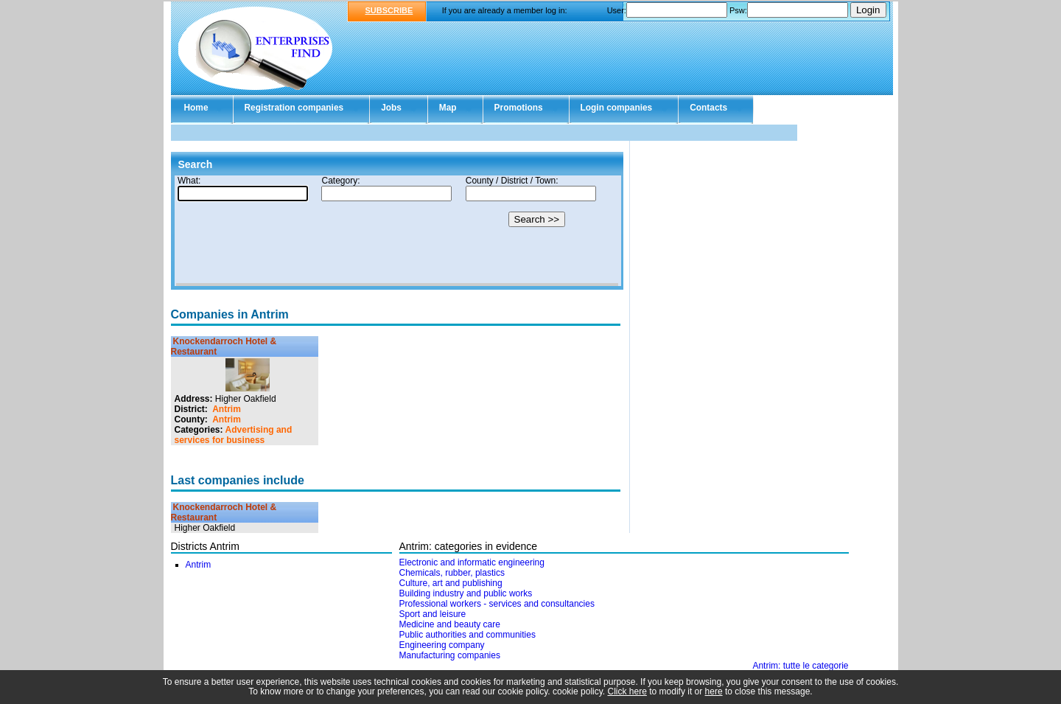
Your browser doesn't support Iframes (397, 230)
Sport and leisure (432, 614)
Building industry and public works (466, 593)
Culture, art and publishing (451, 583)
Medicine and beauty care (449, 624)
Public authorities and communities (467, 635)
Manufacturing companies (449, 655)
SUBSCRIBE (389, 10)
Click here (627, 691)
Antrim (226, 409)
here (714, 691)
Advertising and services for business (234, 435)
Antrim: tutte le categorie (800, 666)
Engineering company (442, 645)
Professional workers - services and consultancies (497, 604)
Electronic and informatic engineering (471, 562)
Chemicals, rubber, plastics (452, 573)
